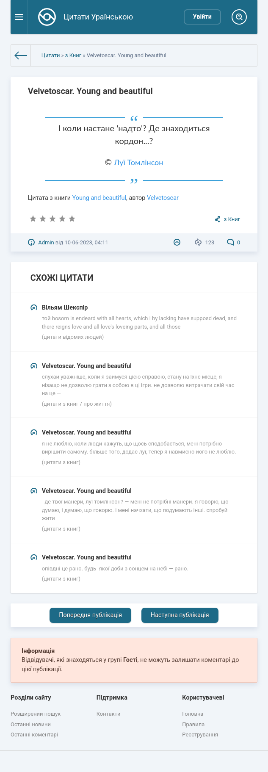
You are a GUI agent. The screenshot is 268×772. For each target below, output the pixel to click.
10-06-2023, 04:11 (86, 242)
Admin (46, 242)
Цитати (50, 55)
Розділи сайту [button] (31, 697)
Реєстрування (200, 734)
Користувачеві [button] (203, 697)
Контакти (109, 714)
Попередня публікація (90, 615)
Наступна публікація (180, 615)
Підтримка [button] (112, 697)
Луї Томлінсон (138, 162)
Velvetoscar (163, 198)
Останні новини (31, 724)
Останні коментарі (34, 734)
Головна (192, 714)
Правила (193, 724)
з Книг (73, 55)
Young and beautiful (99, 198)
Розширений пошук (36, 714)
